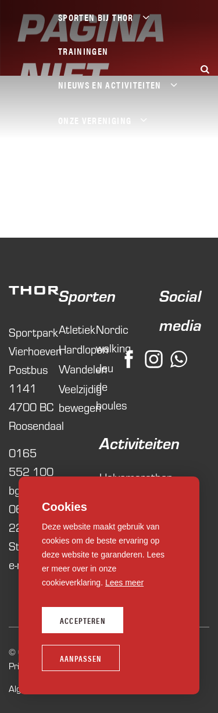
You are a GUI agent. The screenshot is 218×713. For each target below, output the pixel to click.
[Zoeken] (204, 69)
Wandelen (71, 368)
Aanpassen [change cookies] (81, 658)
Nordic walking (108, 338)
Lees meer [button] (124, 582)
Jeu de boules (108, 385)
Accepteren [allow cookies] (82, 620)
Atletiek (71, 329)
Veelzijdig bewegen (71, 397)
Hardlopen (71, 348)
